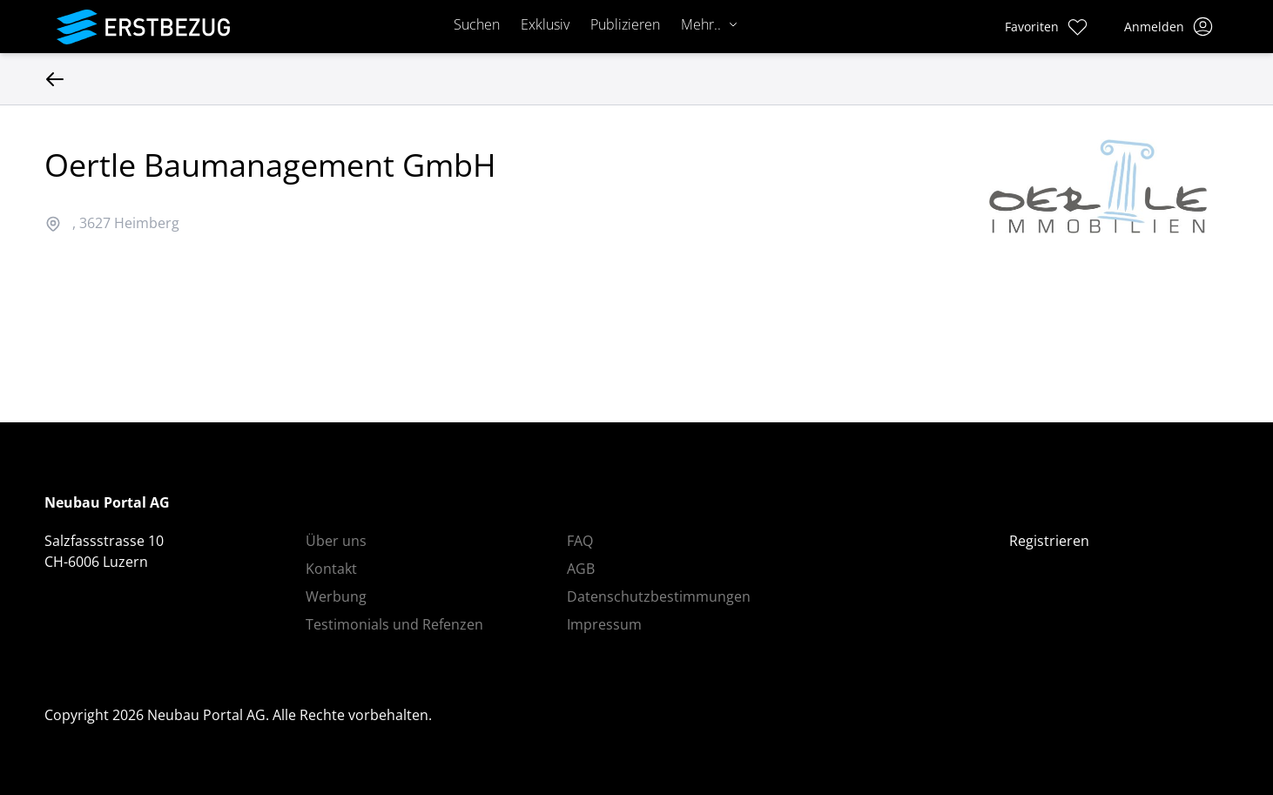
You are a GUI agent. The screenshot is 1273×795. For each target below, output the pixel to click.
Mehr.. (709, 24)
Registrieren (1049, 540)
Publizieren (625, 24)
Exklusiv (545, 24)
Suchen (477, 24)
